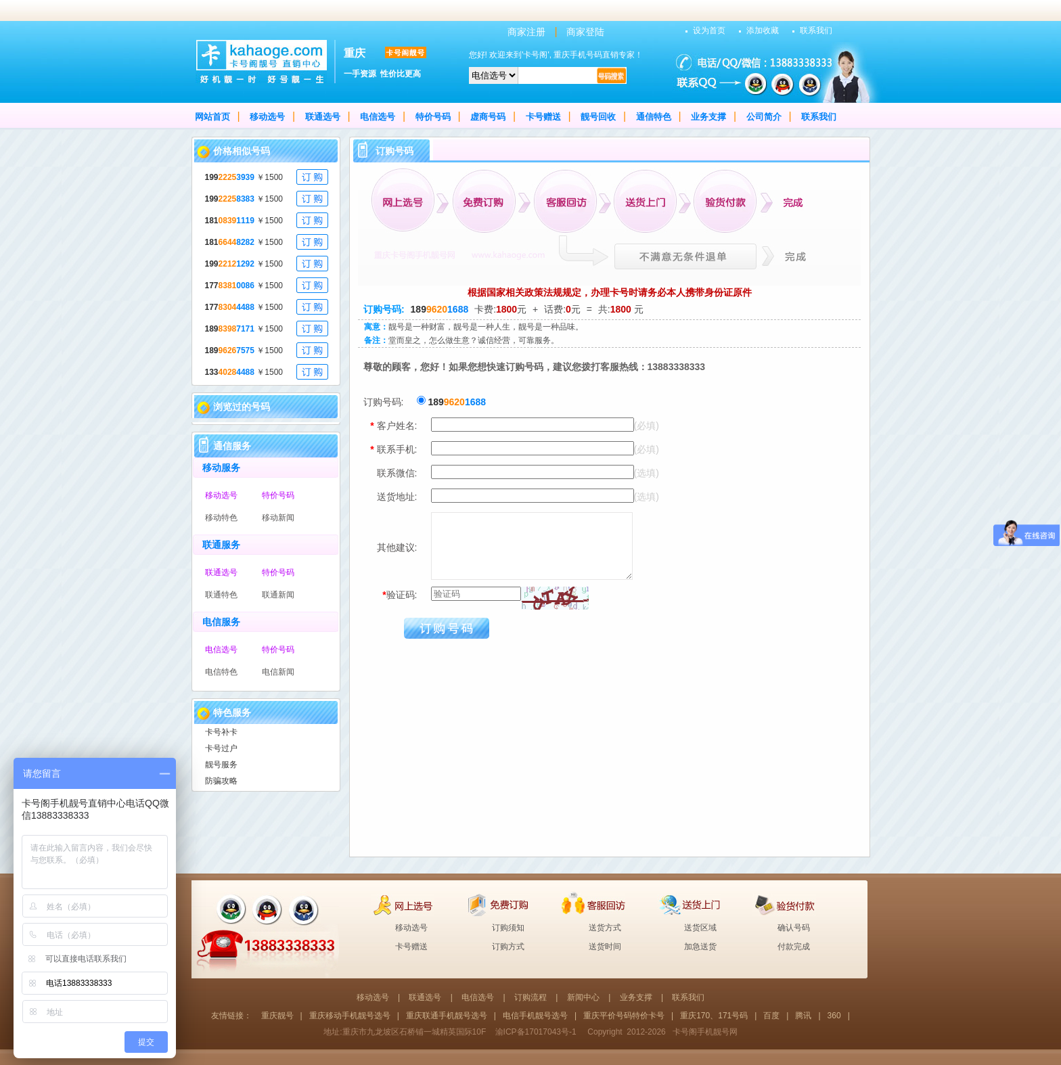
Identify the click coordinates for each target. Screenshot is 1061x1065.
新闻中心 (583, 997)
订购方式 (508, 946)
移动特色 (221, 517)
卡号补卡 (221, 732)
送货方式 (605, 927)
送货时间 (605, 946)
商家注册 (526, 31)
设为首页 (709, 30)
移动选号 (267, 117)
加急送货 (700, 946)
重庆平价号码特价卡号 (623, 1015)
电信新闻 (278, 672)
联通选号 (322, 117)
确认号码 (793, 927)
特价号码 (433, 117)
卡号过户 (221, 748)
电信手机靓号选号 (535, 1015)
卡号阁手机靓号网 (705, 1032)
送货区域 (700, 927)
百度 (771, 1015)
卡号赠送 (543, 117)
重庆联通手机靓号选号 (446, 1015)
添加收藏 (762, 30)
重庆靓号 (277, 1015)
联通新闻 (278, 594)
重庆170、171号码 (714, 1015)
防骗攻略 (221, 781)
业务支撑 (708, 117)
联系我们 (816, 30)
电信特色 (221, 672)
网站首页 (212, 117)
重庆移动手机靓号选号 (349, 1015)
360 (834, 1015)
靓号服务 (221, 764)
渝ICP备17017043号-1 (536, 1032)
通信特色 (653, 117)
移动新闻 (278, 517)
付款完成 (793, 946)
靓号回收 (598, 117)
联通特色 (221, 594)
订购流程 (530, 997)
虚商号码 (487, 117)
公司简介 (764, 117)
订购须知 (508, 927)
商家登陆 (585, 31)
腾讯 (803, 1015)
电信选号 (377, 117)
